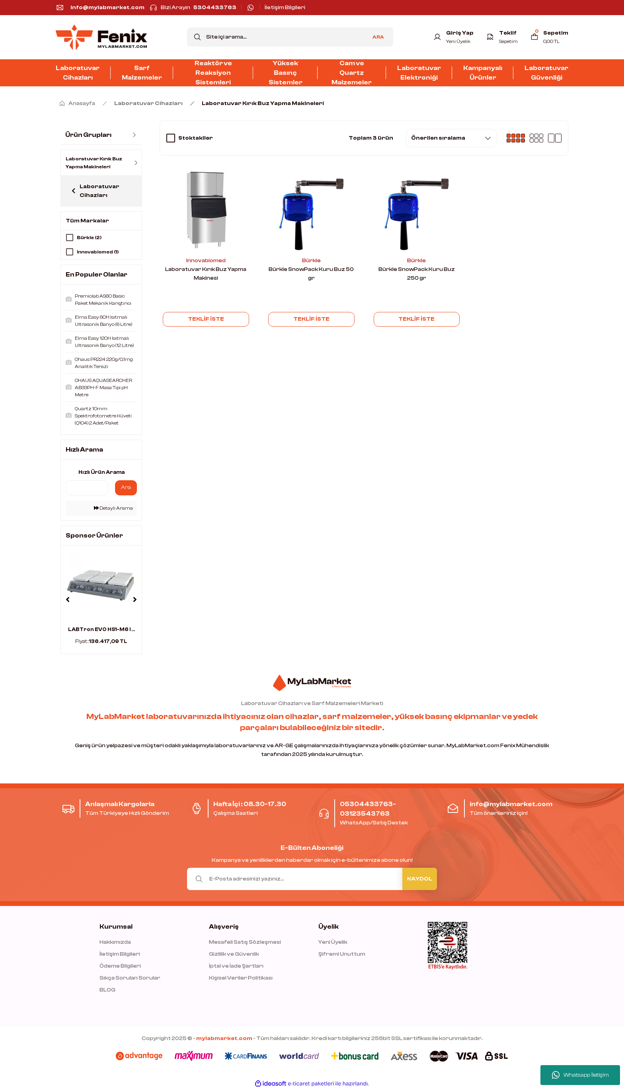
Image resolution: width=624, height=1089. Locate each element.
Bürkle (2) (89, 237)
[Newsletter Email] (312, 878)
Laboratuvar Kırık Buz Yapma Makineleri (263, 103)
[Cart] (549, 37)
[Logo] (101, 37)
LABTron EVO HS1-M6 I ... (101, 628)
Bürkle (311, 260)
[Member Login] (453, 37)
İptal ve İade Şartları (236, 965)
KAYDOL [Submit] (419, 878)
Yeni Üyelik (332, 942)
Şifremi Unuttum (341, 954)
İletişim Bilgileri (119, 954)
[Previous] (68, 599)
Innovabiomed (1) (98, 252)
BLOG (107, 989)
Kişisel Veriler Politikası (241, 977)
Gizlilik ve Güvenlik (234, 954)
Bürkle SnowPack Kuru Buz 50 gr (311, 273)
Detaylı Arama (113, 507)
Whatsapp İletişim (580, 1075)
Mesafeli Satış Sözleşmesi (245, 942)
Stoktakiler (195, 138)
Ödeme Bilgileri (120, 965)
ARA (378, 37)
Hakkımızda (115, 942)
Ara (126, 487)
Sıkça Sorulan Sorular (129, 977)
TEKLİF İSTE (206, 319)
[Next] (135, 599)
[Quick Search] (87, 487)
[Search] (290, 37)
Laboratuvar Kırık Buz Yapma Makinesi (205, 273)
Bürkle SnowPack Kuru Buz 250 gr (416, 273)
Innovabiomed (206, 260)
